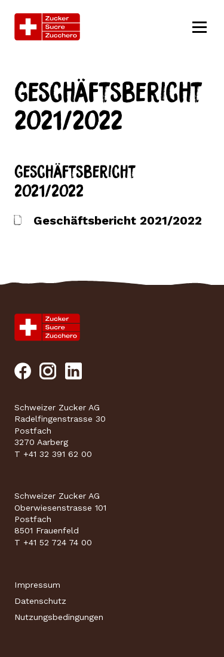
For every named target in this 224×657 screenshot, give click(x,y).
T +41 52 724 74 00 (53, 542)
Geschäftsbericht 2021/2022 (117, 221)
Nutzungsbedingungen (58, 617)
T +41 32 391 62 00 (53, 454)
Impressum (37, 585)
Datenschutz (40, 601)
